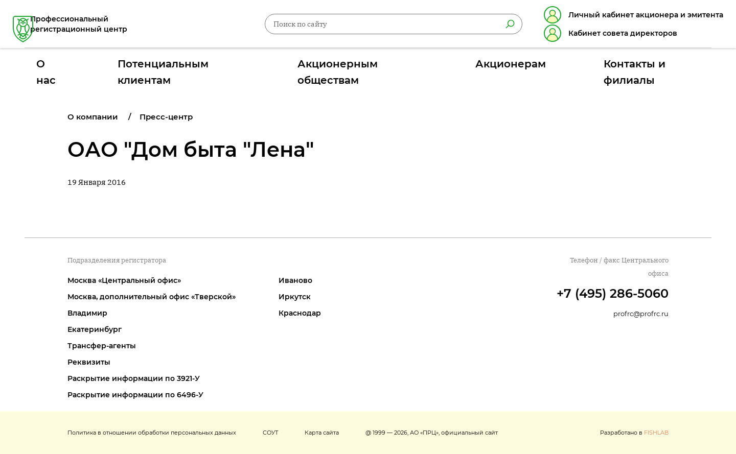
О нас (133, 68)
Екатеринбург (94, 329)
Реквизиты (88, 362)
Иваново (295, 280)
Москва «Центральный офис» (124, 280)
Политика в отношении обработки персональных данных (151, 432)
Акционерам (473, 68)
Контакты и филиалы (573, 68)
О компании (92, 117)
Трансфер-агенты (101, 345)
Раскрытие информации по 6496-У (135, 394)
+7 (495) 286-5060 (613, 293)
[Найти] (498, 26)
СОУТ (270, 432)
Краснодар (300, 313)
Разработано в (634, 432)
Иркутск (295, 296)
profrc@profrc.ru (641, 313)
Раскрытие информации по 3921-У (133, 378)
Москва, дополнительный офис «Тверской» (151, 296)
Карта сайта (322, 432)
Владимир (87, 313)
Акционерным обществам (364, 68)
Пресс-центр (166, 117)
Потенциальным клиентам (228, 68)
